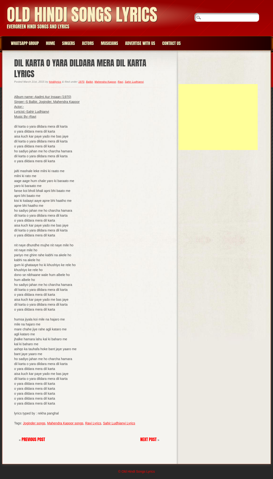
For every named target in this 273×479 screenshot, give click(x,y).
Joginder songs (34, 423)
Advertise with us (140, 43)
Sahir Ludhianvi (134, 81)
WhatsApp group (25, 43)
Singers (68, 43)
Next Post (148, 439)
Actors (88, 43)
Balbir (89, 81)
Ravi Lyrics (93, 423)
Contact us (171, 43)
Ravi (120, 81)
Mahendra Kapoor (105, 81)
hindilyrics (55, 81)
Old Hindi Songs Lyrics (82, 14)
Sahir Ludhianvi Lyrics (119, 423)
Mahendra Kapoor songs (65, 423)
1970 (81, 81)
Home (50, 43)
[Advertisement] (218, 117)
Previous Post (33, 439)
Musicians (109, 43)
